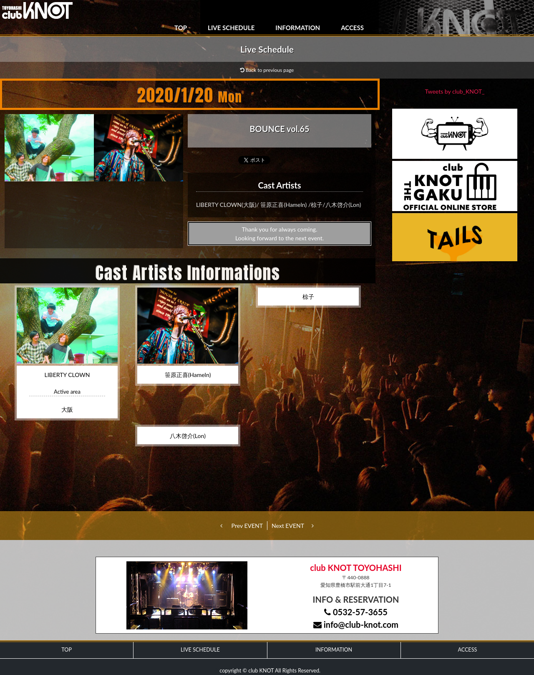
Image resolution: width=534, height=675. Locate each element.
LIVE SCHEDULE (231, 27)
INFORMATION (297, 27)
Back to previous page (267, 70)
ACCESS (352, 27)
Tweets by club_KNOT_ (455, 91)
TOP (180, 27)
